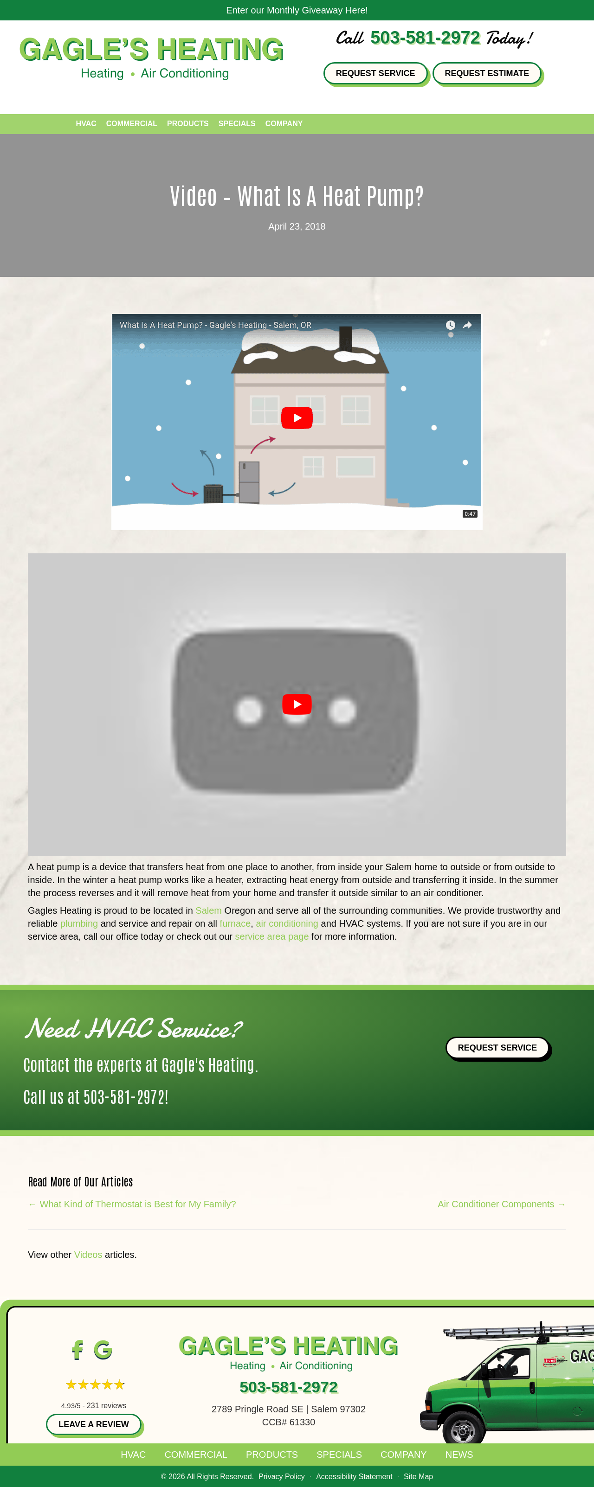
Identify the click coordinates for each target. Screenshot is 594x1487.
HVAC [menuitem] (86, 124)
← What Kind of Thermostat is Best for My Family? (132, 1204)
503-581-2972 (425, 37)
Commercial (195, 1454)
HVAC (133, 1454)
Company (404, 1454)
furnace (235, 923)
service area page (272, 936)
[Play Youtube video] (297, 704)
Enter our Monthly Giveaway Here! (297, 10)
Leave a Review (93, 1424)
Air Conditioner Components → (502, 1204)
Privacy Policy (281, 1477)
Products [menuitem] (188, 124)
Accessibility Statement (354, 1477)
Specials (339, 1454)
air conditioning (287, 923)
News (459, 1454)
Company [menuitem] (284, 124)
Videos (88, 1255)
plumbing (79, 923)
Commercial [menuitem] (131, 124)
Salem (208, 910)
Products (272, 1454)
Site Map (418, 1477)
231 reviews (106, 1406)
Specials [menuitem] (237, 124)
